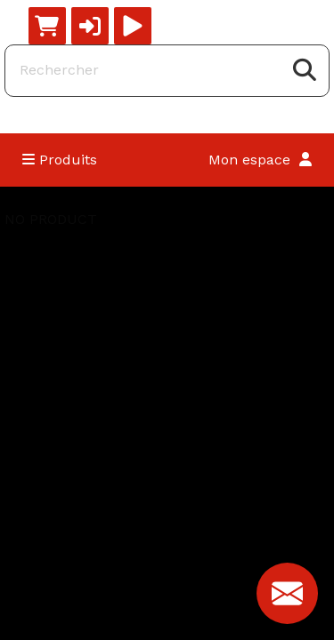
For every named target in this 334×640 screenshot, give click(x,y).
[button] (90, 25)
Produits (59, 159)
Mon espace (260, 159)
